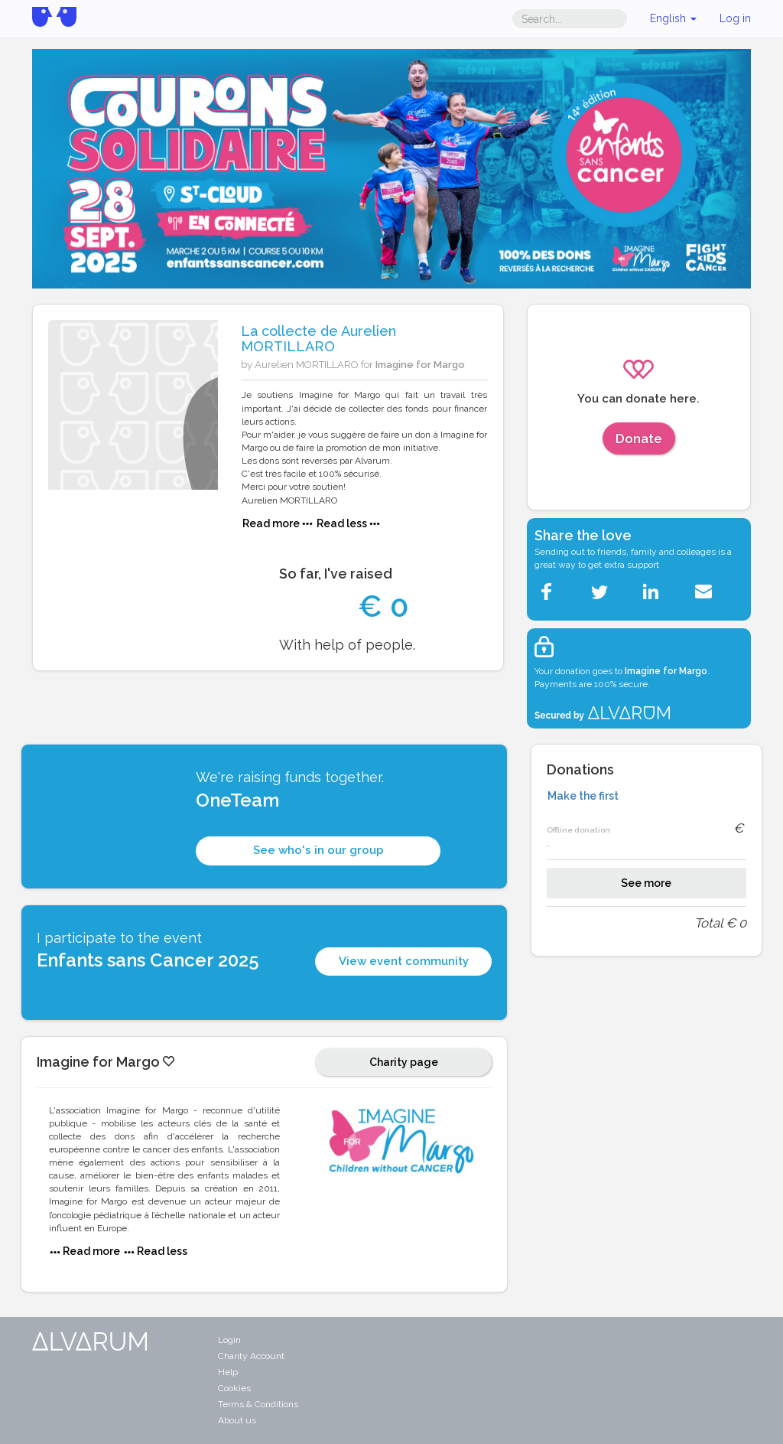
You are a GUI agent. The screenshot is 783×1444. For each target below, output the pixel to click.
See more (646, 883)
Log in (735, 18)
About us (237, 1420)
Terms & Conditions (258, 1404)
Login (229, 1340)
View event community (404, 961)
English (673, 18)
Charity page (403, 1062)
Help (228, 1372)
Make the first (583, 796)
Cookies (234, 1388)
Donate (639, 438)
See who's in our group (318, 850)
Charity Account (251, 1356)
